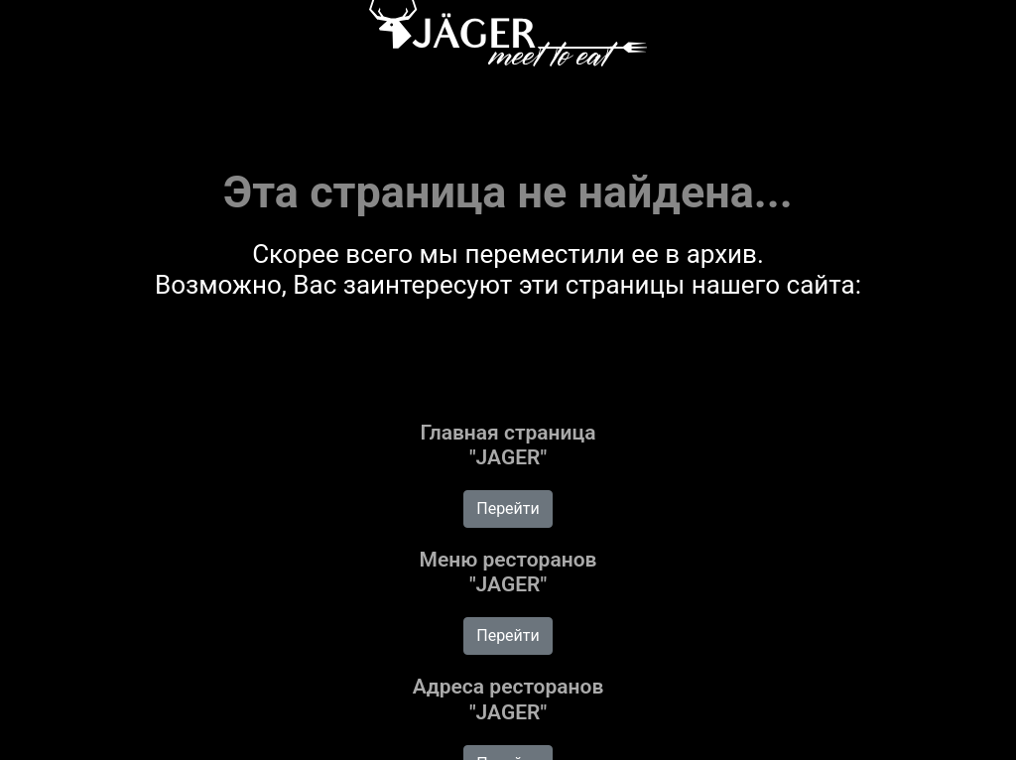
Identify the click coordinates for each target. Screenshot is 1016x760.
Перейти (508, 508)
